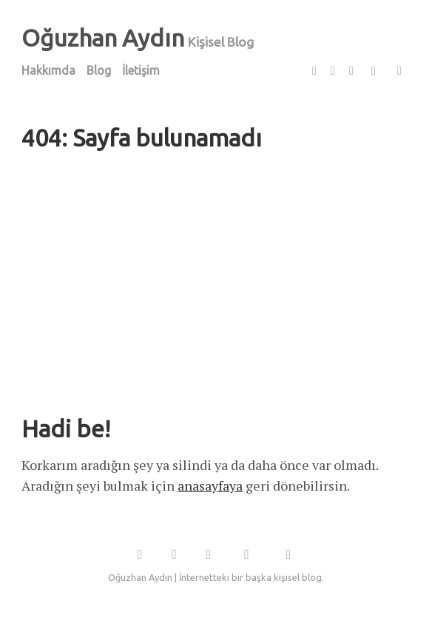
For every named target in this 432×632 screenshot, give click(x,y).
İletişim (141, 70)
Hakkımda (48, 70)
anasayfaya (210, 485)
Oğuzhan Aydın (102, 37)
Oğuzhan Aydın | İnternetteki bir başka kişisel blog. (216, 577)
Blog (99, 70)
